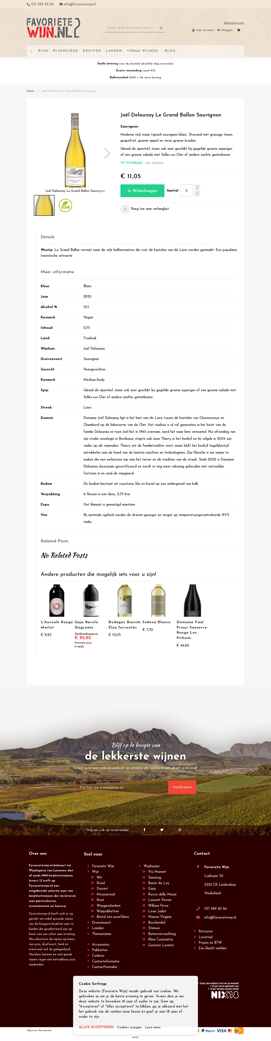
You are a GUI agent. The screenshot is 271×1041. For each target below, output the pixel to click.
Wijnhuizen (152, 866)
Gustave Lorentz (161, 945)
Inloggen (227, 30)
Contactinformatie (106, 961)
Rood (101, 883)
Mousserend (106, 894)
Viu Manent (157, 872)
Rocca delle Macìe (162, 894)
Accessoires (100, 944)
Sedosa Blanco (156, 622)
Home (30, 91)
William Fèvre (158, 906)
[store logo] (53, 28)
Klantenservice (234, 23)
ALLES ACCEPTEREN (96, 1027)
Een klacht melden (212, 948)
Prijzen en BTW (210, 943)
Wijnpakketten (108, 911)
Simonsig (154, 877)
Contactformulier (104, 967)
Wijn (95, 872)
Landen (98, 928)
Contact (202, 854)
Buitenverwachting (162, 934)
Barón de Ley (158, 883)
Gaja (152, 889)
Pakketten (100, 950)
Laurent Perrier (160, 900)
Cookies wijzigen (130, 1027)
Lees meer (154, 1027)
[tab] (139, 237)
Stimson (154, 928)
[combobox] (135, 28)
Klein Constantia (160, 939)
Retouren (205, 931)
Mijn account (205, 30)
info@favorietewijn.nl (220, 917)
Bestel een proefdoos (113, 917)
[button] (107, 153)
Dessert (102, 889)
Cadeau (98, 956)
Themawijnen (101, 934)
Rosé (100, 900)
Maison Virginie (160, 917)
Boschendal (156, 923)
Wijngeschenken (108, 906)
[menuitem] (169, 50)
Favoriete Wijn (103, 866)
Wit (99, 877)
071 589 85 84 (215, 909)
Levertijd (205, 937)
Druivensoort (101, 923)
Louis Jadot (157, 911)
